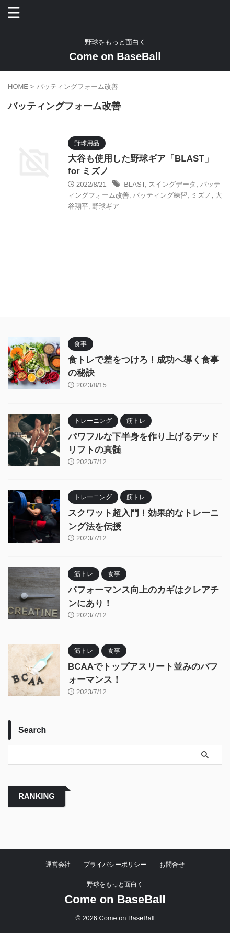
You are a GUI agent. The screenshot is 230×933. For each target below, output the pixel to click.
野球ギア (105, 206)
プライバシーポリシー (115, 864)
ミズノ (201, 195)
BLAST (134, 184)
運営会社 (58, 864)
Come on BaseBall (115, 56)
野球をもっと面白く (115, 884)
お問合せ (172, 864)
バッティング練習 (160, 195)
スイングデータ (172, 184)
